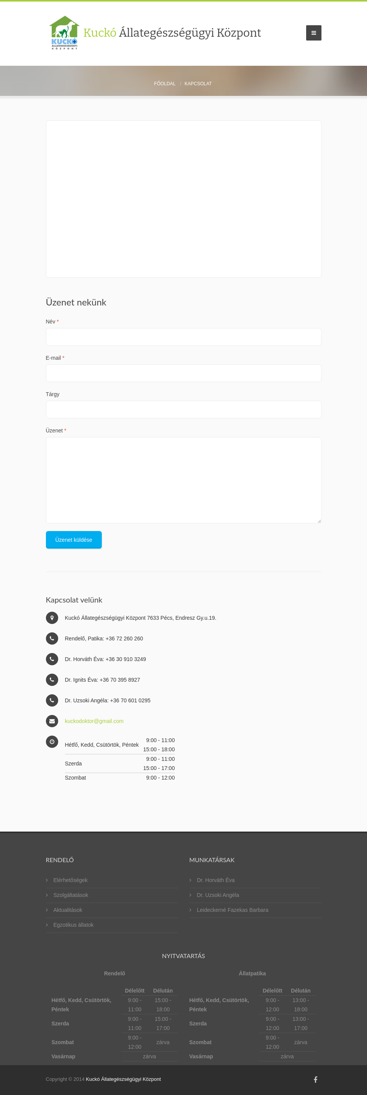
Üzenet (56, 430)
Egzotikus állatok (74, 925)
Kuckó (172, 33)
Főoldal (165, 83)
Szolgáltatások (71, 895)
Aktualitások (68, 910)
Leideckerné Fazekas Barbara (233, 910)
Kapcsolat (198, 83)
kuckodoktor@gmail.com (94, 721)
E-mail (55, 358)
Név (52, 321)
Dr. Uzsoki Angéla (218, 895)
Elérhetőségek (71, 880)
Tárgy (53, 394)
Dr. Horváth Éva (216, 880)
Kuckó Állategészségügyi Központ (123, 1079)
